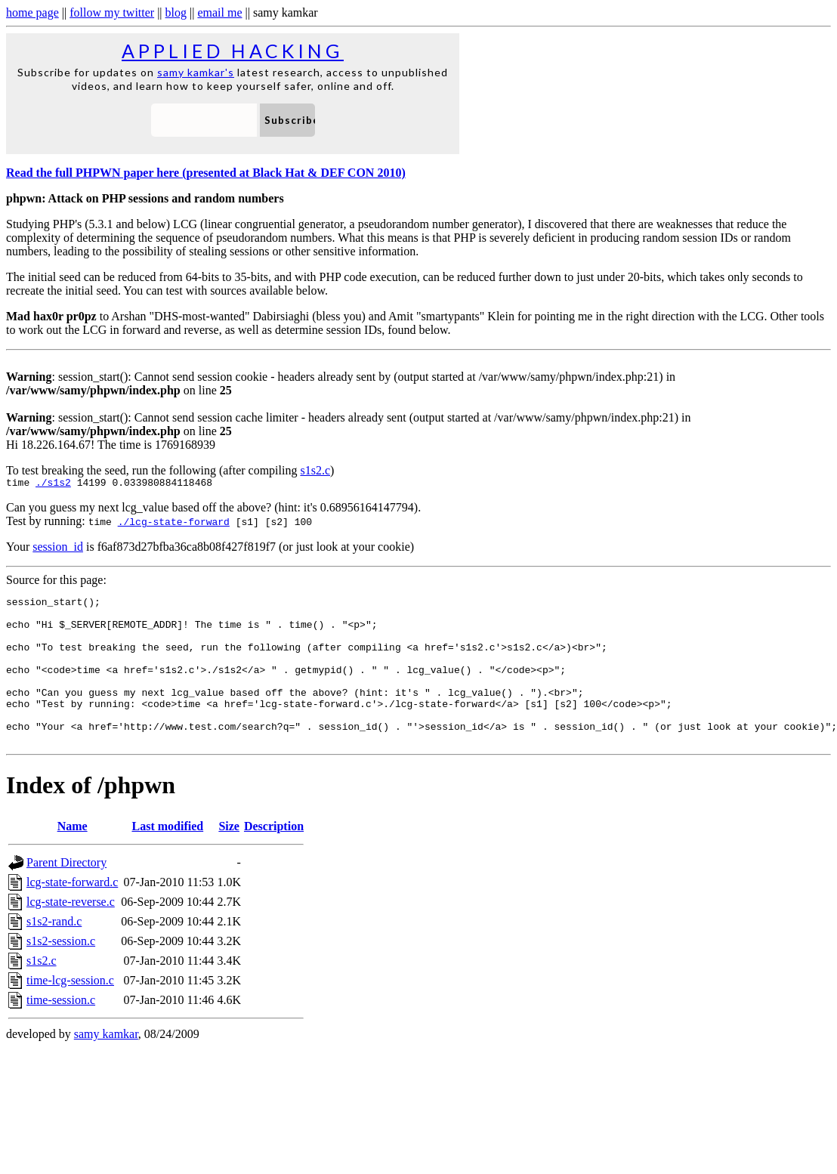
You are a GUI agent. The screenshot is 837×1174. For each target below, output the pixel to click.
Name (72, 857)
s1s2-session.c (60, 972)
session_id (57, 548)
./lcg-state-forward (174, 523)
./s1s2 (53, 484)
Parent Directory (66, 894)
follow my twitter (111, 12)
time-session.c (60, 1031)
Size (228, 857)
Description (274, 857)
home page (32, 12)
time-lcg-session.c (70, 1012)
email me (219, 12)
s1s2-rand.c (54, 953)
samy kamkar (106, 1065)
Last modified (167, 857)
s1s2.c (315, 470)
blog (176, 12)
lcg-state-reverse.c (70, 933)
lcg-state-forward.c (72, 913)
